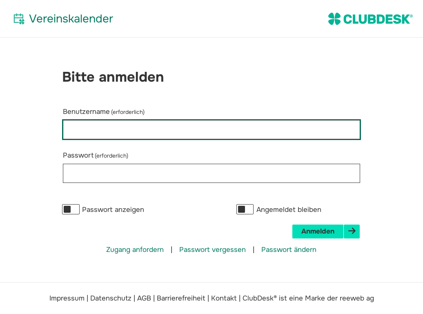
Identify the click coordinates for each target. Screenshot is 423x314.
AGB (144, 298)
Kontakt (224, 298)
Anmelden (317, 231)
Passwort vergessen (212, 249)
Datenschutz (110, 298)
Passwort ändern (288, 249)
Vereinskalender (71, 18)
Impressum (67, 298)
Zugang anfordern (135, 249)
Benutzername (104, 111)
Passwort (95, 155)
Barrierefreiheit (181, 298)
